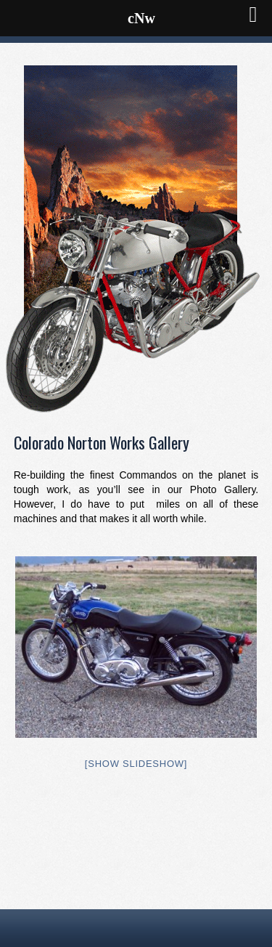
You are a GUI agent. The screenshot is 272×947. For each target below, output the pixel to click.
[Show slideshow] (136, 763)
